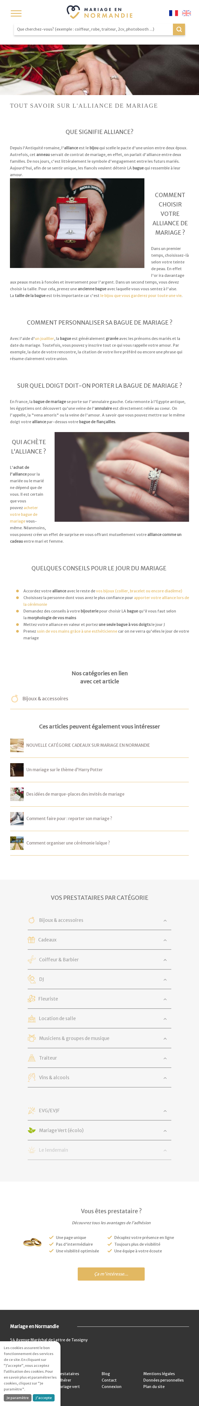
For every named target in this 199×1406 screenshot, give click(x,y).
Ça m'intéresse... (111, 1274)
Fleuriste (48, 999)
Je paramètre (17, 1398)
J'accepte (43, 1398)
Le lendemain (53, 1150)
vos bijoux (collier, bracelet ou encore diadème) (139, 591)
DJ (41, 979)
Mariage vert (68, 1386)
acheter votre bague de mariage (24, 514)
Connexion (112, 1386)
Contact (109, 1380)
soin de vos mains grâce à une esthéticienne (77, 631)
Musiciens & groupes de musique (74, 1038)
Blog (106, 1373)
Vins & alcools (54, 1078)
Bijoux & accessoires (45, 698)
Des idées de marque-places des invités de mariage (75, 794)
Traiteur (48, 1058)
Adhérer (63, 1380)
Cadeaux (47, 940)
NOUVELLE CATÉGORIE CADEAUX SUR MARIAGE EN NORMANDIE (88, 745)
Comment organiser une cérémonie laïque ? (68, 843)
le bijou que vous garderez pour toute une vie (141, 295)
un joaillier (44, 338)
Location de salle (57, 1018)
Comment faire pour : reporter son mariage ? (69, 818)
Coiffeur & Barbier (59, 960)
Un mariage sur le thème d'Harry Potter (64, 769)
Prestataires (67, 1373)
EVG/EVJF (49, 1111)
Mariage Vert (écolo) (61, 1130)
